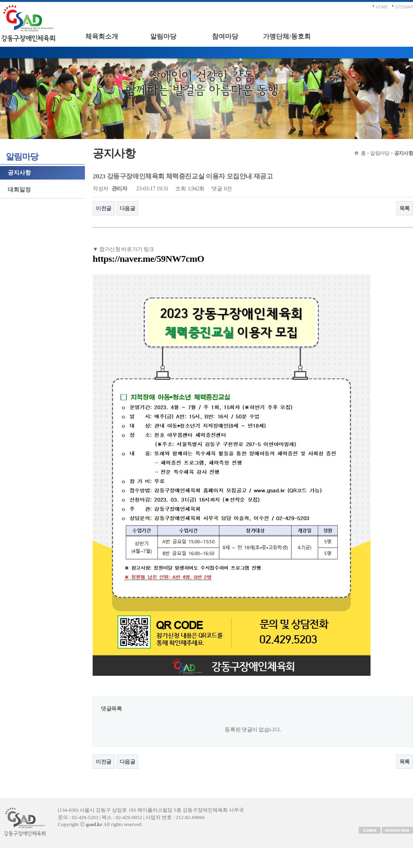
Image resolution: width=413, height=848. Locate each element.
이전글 (104, 208)
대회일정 (19, 190)
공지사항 (19, 173)
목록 (404, 208)
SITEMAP (404, 7)
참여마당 (225, 36)
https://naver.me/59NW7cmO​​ (148, 259)
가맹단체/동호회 (287, 36)
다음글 (127, 208)
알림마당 (163, 36)
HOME (382, 7)
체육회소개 (101, 36)
